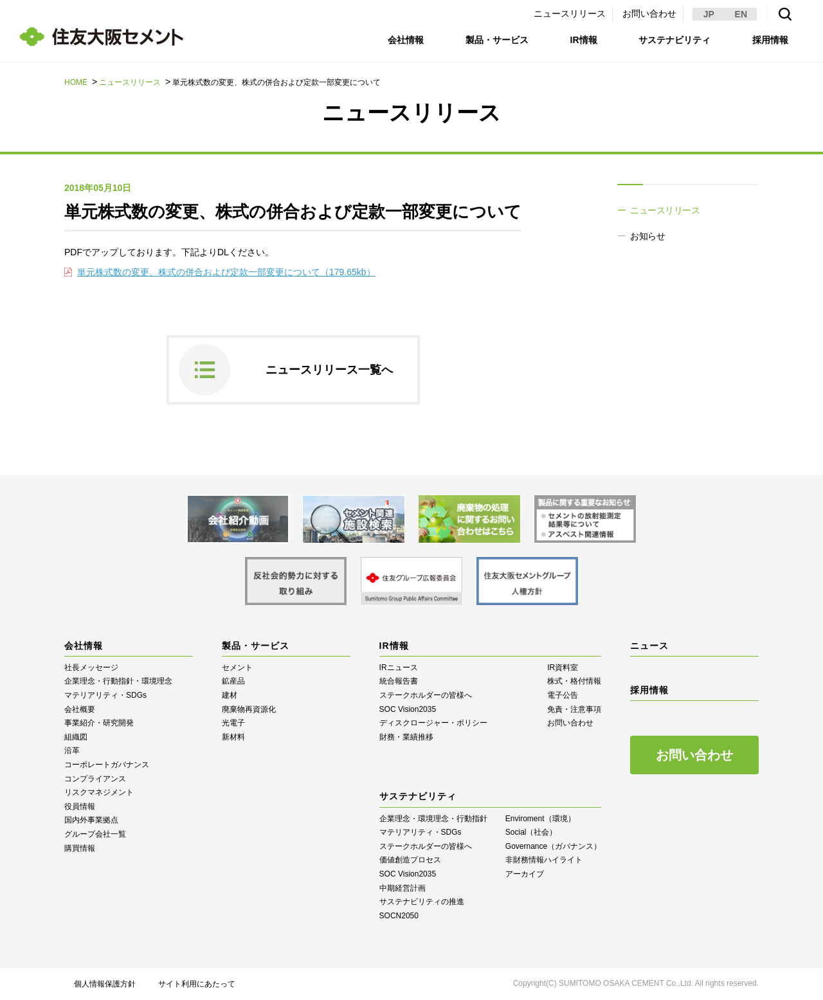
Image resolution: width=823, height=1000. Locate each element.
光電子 (233, 722)
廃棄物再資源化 (249, 709)
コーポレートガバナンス (106, 764)
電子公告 (562, 695)
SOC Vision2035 (408, 709)
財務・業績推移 (406, 736)
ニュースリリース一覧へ (329, 369)
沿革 (72, 750)
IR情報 (583, 40)
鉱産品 (233, 681)
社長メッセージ (91, 667)
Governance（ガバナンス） (553, 846)
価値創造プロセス (410, 859)
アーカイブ (524, 873)
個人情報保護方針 (105, 984)
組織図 (75, 736)
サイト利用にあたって (196, 984)
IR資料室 (562, 667)
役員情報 (79, 806)
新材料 (233, 736)
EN (741, 14)
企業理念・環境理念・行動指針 (433, 818)
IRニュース (398, 667)
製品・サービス (497, 40)
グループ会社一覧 (95, 834)
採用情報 (770, 40)
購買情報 (79, 848)
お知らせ (647, 236)
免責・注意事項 (574, 709)
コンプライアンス (95, 778)
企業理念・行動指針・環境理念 (118, 681)
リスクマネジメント (99, 792)
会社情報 (406, 40)
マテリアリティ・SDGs (105, 695)
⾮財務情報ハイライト (544, 859)
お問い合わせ (649, 13)
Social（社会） (531, 832)
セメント (237, 667)
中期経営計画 (402, 888)
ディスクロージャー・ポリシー (433, 722)
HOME (75, 82)
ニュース (649, 646)
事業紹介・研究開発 (99, 722)
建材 (229, 695)
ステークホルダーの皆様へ (425, 695)
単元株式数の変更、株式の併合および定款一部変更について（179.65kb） (226, 272)
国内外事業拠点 (91, 819)
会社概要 (79, 709)
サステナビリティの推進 (421, 901)
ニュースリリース (570, 13)
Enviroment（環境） (540, 818)
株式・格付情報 (574, 681)
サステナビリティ (674, 40)
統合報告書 (398, 681)
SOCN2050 (399, 915)
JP (708, 14)
